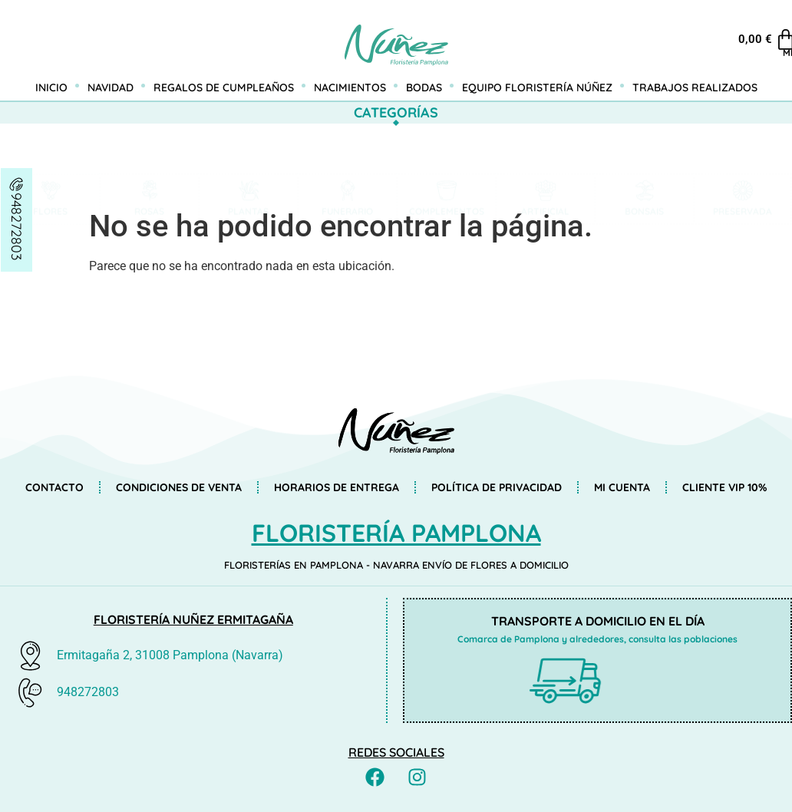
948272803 (16, 226)
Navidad (110, 87)
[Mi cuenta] (760, 30)
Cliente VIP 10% (724, 487)
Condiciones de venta (179, 487)
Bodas (424, 87)
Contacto (54, 487)
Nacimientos (350, 87)
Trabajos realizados (694, 87)
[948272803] (17, 184)
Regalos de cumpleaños (223, 87)
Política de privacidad (496, 487)
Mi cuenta (759, 52)
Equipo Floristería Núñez (537, 87)
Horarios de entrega (336, 487)
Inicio (51, 87)
